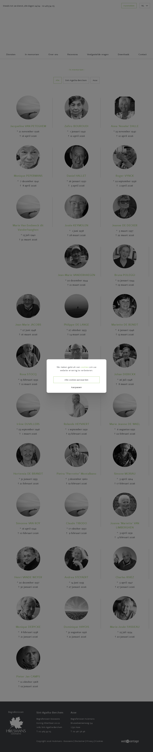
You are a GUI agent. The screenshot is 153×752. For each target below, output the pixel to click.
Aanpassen (76, 387)
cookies (85, 366)
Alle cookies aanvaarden (76, 379)
